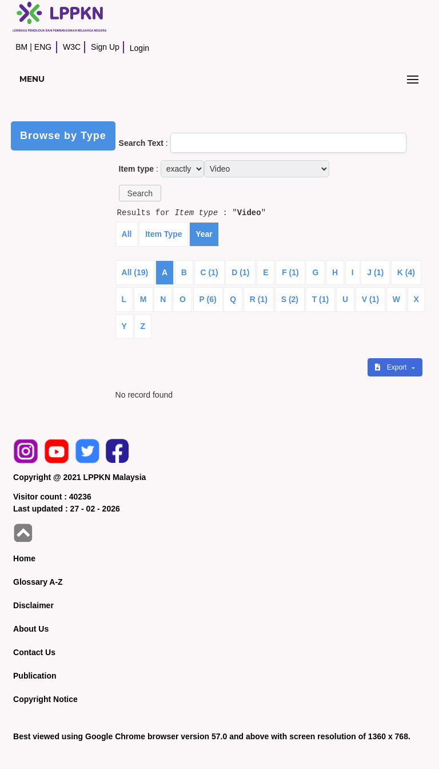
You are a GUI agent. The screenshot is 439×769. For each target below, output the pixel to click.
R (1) (259, 299)
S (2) (289, 299)
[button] (140, 193)
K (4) (406, 272)
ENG (42, 46)
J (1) (375, 272)
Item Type (163, 234)
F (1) (290, 272)
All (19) (135, 272)
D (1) (240, 272)
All (127, 234)
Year (204, 234)
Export (391, 367)
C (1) (209, 272)
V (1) (370, 299)
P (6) (208, 299)
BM (21, 46)
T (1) (320, 299)
